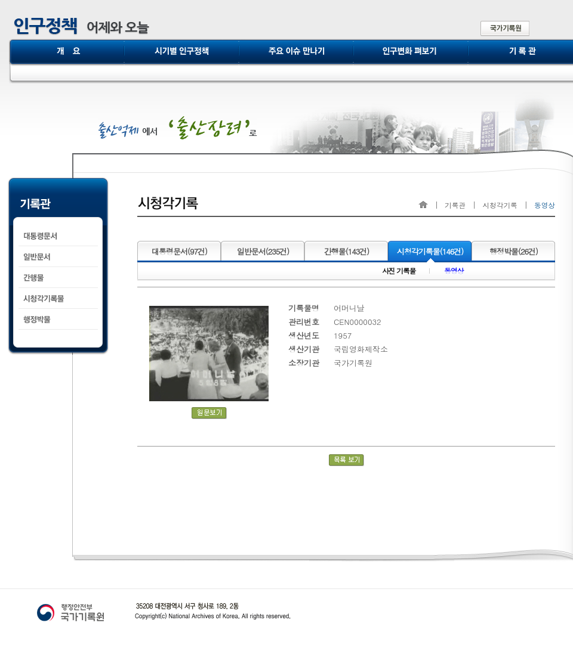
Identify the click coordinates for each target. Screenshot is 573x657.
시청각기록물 (430, 251)
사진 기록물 (398, 271)
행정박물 (513, 251)
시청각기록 (499, 205)
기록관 (455, 205)
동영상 (453, 271)
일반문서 (263, 251)
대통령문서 (179, 251)
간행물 (346, 251)
